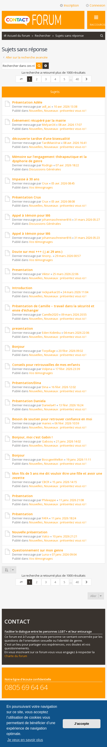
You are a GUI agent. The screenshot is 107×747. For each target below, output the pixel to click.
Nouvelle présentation (29, 532)
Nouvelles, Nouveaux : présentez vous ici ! (57, 111)
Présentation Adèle (27, 102)
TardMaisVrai (51, 143)
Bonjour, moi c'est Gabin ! (32, 437)
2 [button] (36, 79)
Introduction (22, 288)
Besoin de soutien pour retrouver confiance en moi (52, 419)
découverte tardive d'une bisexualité (41, 138)
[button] (21, 79)
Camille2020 (50, 314)
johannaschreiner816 (56, 220)
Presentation (22, 270)
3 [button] (46, 79)
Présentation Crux (26, 197)
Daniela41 (49, 405)
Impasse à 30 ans (25, 179)
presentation (22, 328)
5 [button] (64, 79)
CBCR (45, 482)
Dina (45, 387)
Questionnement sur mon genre (37, 550)
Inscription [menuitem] (69, 5)
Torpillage (49, 351)
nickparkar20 (51, 292)
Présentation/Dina (26, 383)
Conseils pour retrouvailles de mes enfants (46, 365)
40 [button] (77, 79)
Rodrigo (47, 165)
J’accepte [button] (81, 723)
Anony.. (47, 256)
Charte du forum (16, 656)
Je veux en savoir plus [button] (25, 740)
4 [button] (55, 79)
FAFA (45, 518)
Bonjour (18, 346)
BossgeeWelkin (52, 459)
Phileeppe (49, 500)
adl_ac (46, 106)
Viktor (46, 274)
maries (46, 423)
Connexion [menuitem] (95, 5)
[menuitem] (102, 35)
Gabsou (47, 441)
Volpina (47, 369)
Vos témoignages (41, 187)
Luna (45, 554)
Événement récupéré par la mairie (39, 120)
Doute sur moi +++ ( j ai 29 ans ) (37, 251)
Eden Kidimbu (51, 333)
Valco (45, 536)
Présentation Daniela (29, 401)
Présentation (22, 496)
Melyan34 (48, 125)
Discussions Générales (45, 169)
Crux (45, 183)
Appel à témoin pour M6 (31, 215)
